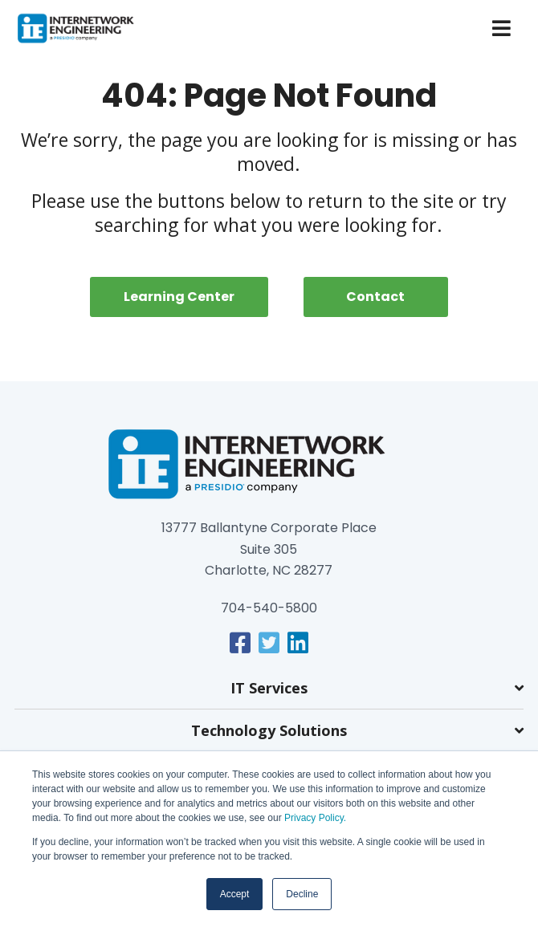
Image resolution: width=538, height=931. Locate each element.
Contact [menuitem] (375, 296)
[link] (240, 643)
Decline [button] (302, 894)
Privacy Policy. (314, 817)
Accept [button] (235, 894)
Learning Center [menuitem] (179, 296)
